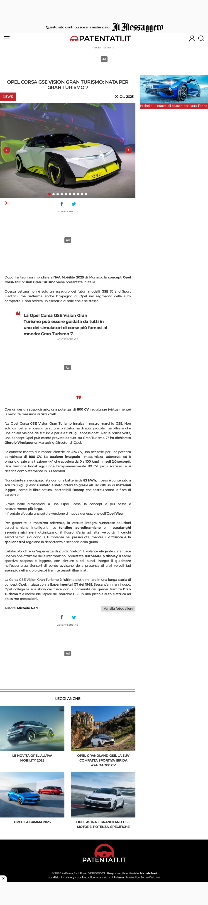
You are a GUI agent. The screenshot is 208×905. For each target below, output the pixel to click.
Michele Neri (148, 873)
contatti (102, 877)
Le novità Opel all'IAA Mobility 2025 (32, 758)
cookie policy (86, 877)
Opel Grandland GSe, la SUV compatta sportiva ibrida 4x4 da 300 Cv (103, 760)
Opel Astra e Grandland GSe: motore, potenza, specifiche (103, 824)
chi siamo (117, 877)
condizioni (55, 877)
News (8, 97)
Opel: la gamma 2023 (32, 822)
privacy (69, 877)
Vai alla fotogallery (118, 609)
